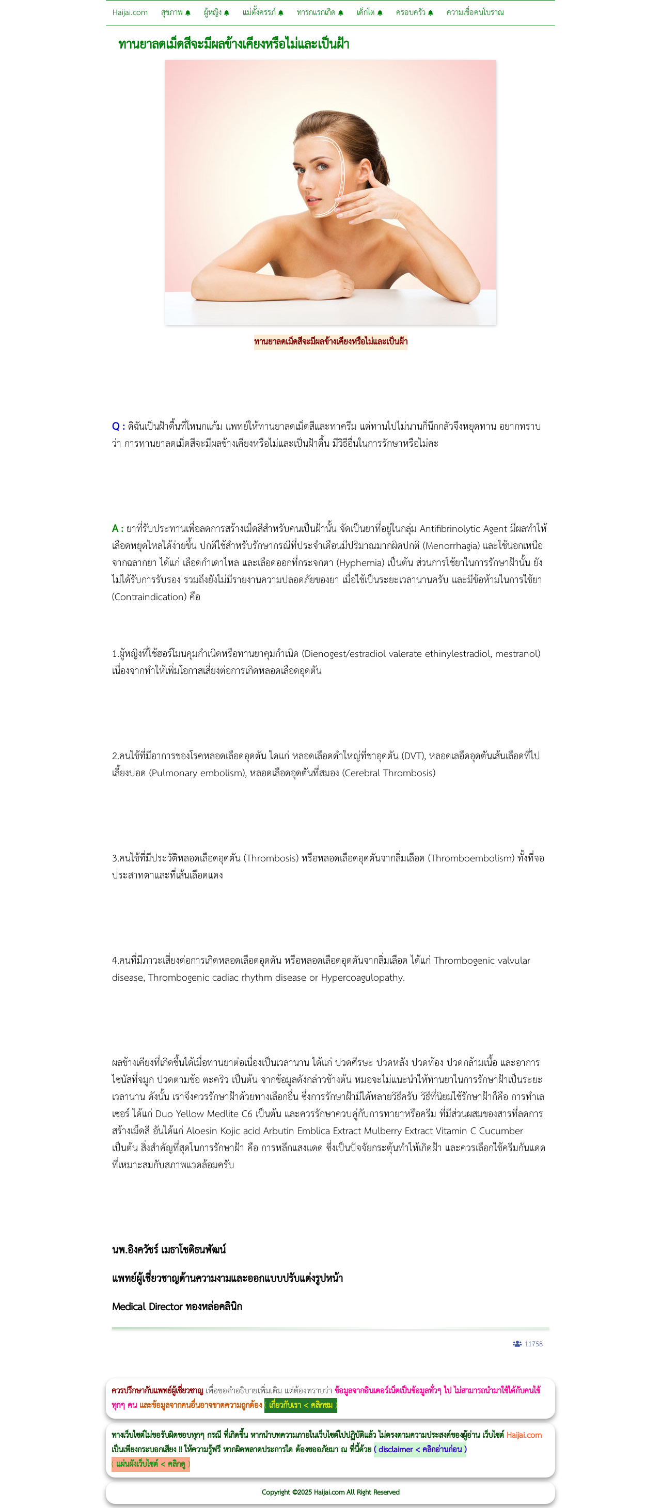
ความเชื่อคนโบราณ (475, 12)
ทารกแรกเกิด (320, 12)
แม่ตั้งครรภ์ (263, 12)
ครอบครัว (414, 12)
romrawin (317, 1371)
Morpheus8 (140, 1371)
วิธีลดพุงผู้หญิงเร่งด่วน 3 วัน (146, 1371)
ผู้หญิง (216, 12)
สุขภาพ (176, 12)
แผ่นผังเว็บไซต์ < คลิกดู (150, 1464)
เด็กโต (370, 12)
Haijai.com (130, 12)
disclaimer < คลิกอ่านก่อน (420, 1449)
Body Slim (149, 1371)
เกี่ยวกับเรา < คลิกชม (301, 1405)
